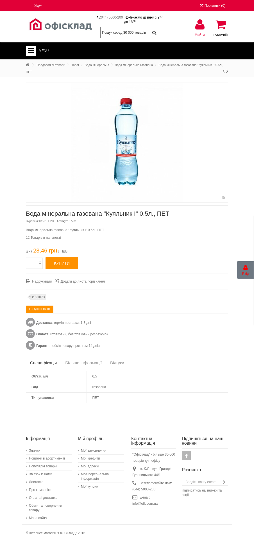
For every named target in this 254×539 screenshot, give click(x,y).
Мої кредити (90, 456)
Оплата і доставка (43, 495)
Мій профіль (90, 435)
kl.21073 (38, 297)
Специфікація (43, 363)
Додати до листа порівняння (82, 281)
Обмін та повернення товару (45, 505)
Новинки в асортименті (47, 456)
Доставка (36, 479)
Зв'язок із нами (40, 471)
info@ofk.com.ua (145, 501)
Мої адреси (90, 463)
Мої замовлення (93, 448)
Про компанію (40, 487)
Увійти (200, 35)
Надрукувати (41, 281)
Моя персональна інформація (95, 473)
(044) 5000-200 (111, 17)
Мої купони (89, 484)
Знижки (34, 448)
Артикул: (62, 221)
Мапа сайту (38, 515)
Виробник (32, 221)
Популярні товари (43, 463)
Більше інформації (83, 363)
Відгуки (117, 363)
